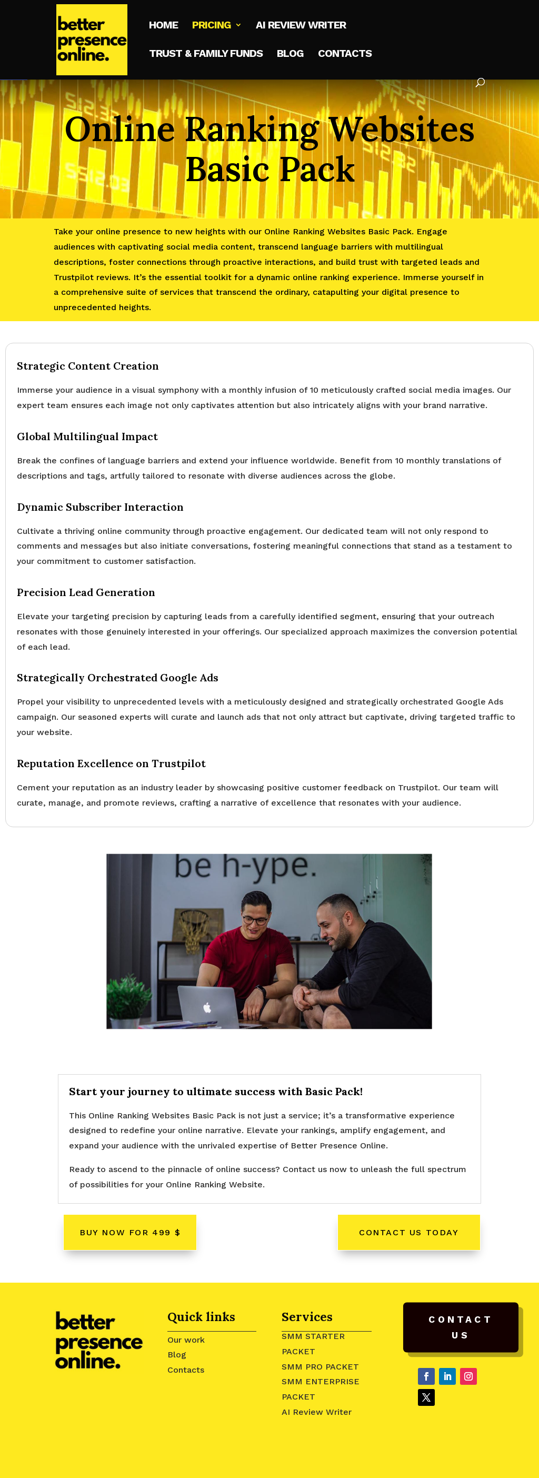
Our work (186, 1340)
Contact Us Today (409, 1232)
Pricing (211, 26)
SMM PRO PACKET (320, 1367)
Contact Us (460, 1327)
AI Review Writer (317, 1412)
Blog (290, 54)
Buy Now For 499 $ (130, 1232)
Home (163, 26)
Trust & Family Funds (206, 54)
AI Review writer (301, 26)
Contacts (345, 54)
